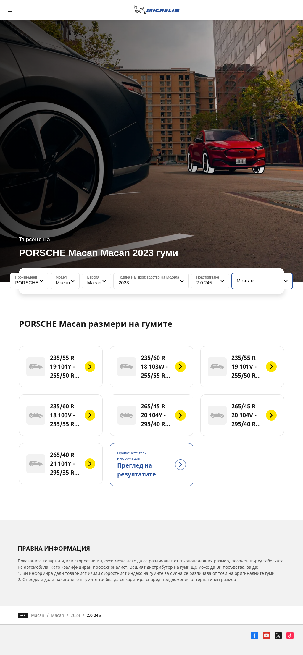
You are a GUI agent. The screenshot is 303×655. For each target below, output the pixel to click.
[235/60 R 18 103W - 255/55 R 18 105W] (152, 366)
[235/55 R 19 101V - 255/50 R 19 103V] (242, 366)
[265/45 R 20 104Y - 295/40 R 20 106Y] (152, 415)
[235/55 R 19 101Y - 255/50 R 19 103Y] (61, 366)
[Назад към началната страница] (156, 10)
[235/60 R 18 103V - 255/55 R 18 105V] (61, 415)
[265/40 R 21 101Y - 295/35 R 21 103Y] (61, 463)
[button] (40, 281)
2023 (75, 615)
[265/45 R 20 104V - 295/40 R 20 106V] (242, 415)
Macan (37, 615)
